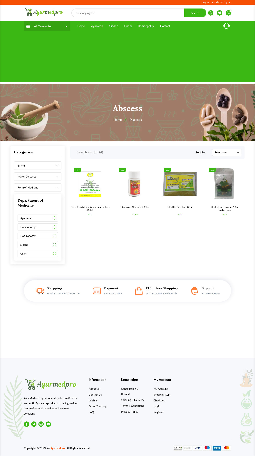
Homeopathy (146, 26)
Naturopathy (28, 235)
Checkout (159, 400)
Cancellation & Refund (129, 391)
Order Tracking (98, 406)
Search (195, 13)
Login (157, 406)
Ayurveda (97, 26)
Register (159, 412)
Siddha (113, 26)
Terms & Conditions (132, 405)
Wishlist (93, 400)
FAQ (91, 412)
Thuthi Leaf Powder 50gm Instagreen (224, 209)
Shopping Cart (162, 394)
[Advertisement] (127, 57)
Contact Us (95, 394)
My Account (161, 388)
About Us (94, 388)
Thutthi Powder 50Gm (179, 207)
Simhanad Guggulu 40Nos (135, 207)
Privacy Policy (129, 411)
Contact (165, 26)
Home (81, 26)
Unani (128, 26)
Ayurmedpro (57, 448)
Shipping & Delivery (132, 399)
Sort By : (201, 152)
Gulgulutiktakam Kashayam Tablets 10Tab (90, 209)
